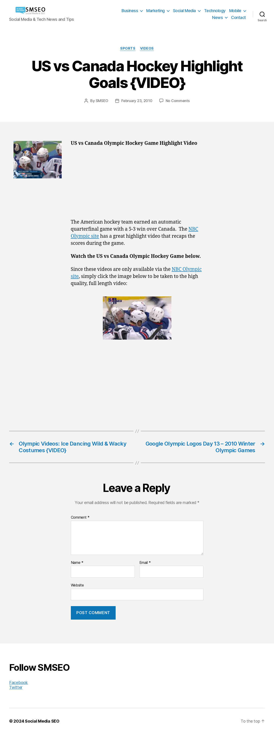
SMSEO (102, 100)
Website (77, 585)
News (217, 17)
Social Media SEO (42, 721)
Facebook (18, 682)
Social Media (184, 10)
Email (145, 563)
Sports (127, 48)
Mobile (235, 10)
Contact (238, 17)
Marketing (155, 10)
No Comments (178, 100)
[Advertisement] (137, 185)
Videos (147, 48)
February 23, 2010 (136, 100)
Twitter (15, 687)
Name (77, 563)
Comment (80, 517)
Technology (215, 10)
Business (130, 10)
